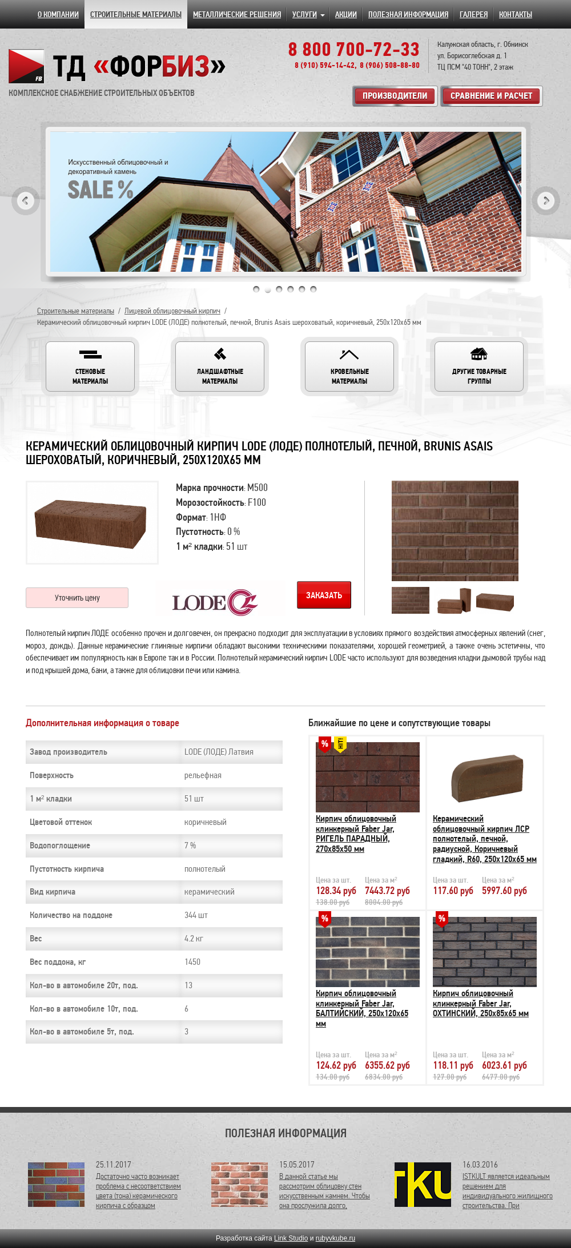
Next (546, 200)
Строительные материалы (75, 311)
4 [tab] (290, 289)
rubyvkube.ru (335, 1238)
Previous (25, 200)
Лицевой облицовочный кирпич (172, 311)
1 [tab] (256, 289)
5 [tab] (302, 289)
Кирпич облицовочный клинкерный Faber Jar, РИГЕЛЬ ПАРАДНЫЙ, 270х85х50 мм (356, 834)
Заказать (324, 595)
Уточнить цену (77, 598)
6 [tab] (313, 289)
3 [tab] (279, 289)
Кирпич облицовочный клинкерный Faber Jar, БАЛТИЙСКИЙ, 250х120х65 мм (362, 1008)
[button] (90, 366)
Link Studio (291, 1238)
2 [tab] (267, 289)
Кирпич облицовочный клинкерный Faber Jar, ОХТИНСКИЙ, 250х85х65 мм (481, 1003)
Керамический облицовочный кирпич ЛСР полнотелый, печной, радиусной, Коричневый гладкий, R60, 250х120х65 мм (485, 839)
